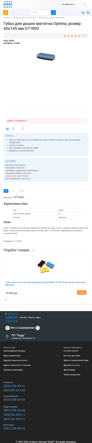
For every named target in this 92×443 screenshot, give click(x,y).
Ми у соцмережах (22, 327)
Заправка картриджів (13, 370)
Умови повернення (72, 375)
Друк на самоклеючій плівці (76, 360)
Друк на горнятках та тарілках (17, 365)
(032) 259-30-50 (14, 410)
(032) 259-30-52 (14, 399)
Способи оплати (71, 351)
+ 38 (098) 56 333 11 (68, 4)
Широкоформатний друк (14, 351)
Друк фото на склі (72, 365)
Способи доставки (72, 356)
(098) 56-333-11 (14, 414)
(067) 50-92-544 (14, 390)
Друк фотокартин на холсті (16, 360)
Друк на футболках (12, 356)
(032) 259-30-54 (14, 428)
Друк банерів (69, 370)
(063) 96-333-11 (14, 419)
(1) (21, 191)
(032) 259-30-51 (14, 386)
